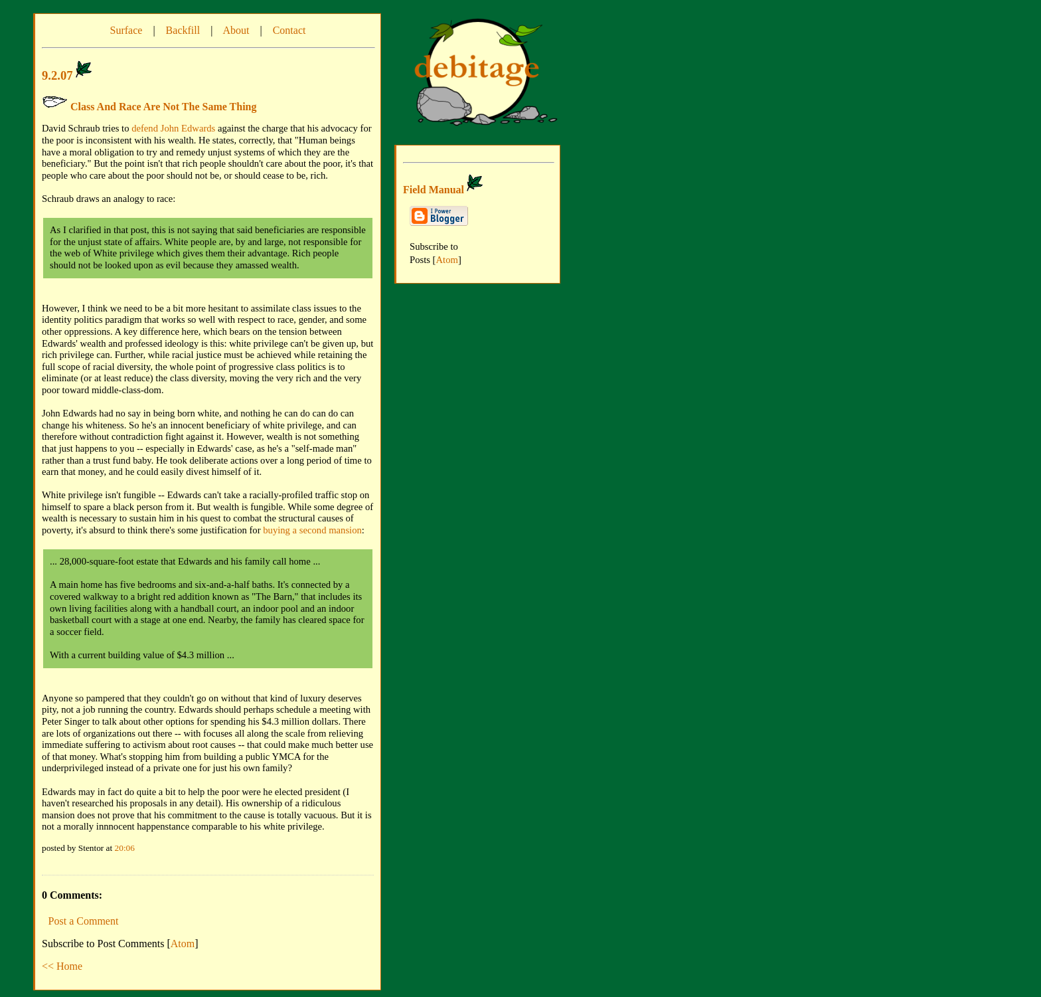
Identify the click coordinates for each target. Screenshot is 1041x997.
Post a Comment (83, 921)
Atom (183, 943)
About (235, 30)
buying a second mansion (312, 530)
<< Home (62, 966)
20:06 (125, 848)
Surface (126, 30)
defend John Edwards (173, 128)
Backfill (183, 30)
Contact (289, 30)
